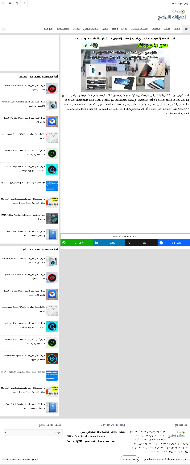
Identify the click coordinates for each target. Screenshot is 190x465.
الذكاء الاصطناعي (139, 28)
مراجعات (156, 28)
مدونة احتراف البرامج (153, 459)
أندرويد (124, 28)
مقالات (166, 28)
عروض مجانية (63, 28)
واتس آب (79, 242)
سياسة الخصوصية (130, 459)
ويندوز (115, 28)
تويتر (144, 242)
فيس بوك (176, 242)
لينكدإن (111, 242)
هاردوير (76, 28)
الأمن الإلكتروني (91, 28)
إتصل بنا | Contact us (179, 3)
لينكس (105, 28)
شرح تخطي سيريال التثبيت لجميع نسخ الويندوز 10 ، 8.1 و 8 (23, 182)
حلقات (177, 28)
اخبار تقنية (48, 28)
